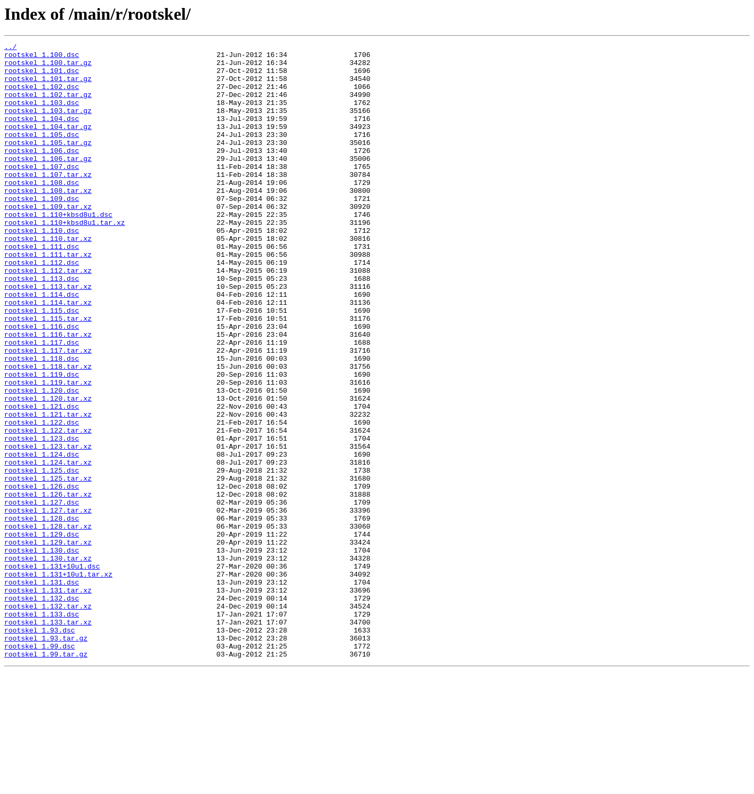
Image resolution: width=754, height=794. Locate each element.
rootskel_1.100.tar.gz (48, 67)
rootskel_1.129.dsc (41, 633)
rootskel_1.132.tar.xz (48, 719)
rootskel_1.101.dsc (41, 77)
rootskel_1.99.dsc (39, 767)
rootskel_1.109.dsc (41, 230)
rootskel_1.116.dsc (41, 383)
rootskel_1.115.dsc (41, 364)
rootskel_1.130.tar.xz (48, 662)
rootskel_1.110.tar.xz (48, 278)
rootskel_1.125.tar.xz (48, 566)
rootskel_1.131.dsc (41, 690)
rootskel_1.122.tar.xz (48, 508)
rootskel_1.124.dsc (41, 537)
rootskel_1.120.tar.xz (48, 470)
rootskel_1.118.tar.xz (48, 431)
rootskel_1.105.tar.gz (48, 163)
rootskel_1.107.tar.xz (48, 201)
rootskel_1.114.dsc (41, 345)
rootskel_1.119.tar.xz (48, 451)
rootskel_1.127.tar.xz (48, 604)
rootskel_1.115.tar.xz (48, 374)
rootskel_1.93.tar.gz (45, 758)
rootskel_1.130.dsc (41, 652)
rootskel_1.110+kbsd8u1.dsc (58, 249)
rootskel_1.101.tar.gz (48, 86)
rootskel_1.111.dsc (41, 288)
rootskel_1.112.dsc (41, 307)
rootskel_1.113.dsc (41, 326)
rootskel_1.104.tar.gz (48, 144)
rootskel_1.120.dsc (41, 460)
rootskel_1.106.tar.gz (48, 182)
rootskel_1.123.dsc (41, 518)
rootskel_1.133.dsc (41, 729)
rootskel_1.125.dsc (41, 556)
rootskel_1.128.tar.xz (48, 623)
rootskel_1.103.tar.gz (48, 124)
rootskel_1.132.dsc (41, 710)
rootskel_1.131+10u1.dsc (52, 671)
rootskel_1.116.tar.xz (48, 393)
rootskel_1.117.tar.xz (48, 412)
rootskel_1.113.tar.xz (48, 336)
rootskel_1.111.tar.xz (48, 297)
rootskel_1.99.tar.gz (45, 777)
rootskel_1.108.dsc (41, 211)
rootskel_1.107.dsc (41, 192)
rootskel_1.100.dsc (41, 57)
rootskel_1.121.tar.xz (48, 489)
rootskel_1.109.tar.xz (48, 240)
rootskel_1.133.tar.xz (48, 738)
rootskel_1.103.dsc (41, 115)
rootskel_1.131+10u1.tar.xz (58, 681)
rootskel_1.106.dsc (41, 172)
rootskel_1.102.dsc (41, 96)
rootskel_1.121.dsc (41, 479)
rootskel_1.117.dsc (41, 403)
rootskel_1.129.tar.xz (48, 642)
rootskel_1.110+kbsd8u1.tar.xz (64, 259)
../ (10, 48)
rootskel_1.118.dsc (41, 422)
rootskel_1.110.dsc (41, 268)
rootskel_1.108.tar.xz (48, 220)
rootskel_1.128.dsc (41, 614)
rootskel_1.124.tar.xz (48, 547)
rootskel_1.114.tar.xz (48, 355)
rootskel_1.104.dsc (41, 134)
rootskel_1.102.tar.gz (48, 105)
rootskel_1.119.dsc (41, 441)
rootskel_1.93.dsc (39, 748)
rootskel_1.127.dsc (41, 594)
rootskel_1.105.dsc (41, 153)
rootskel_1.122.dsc (41, 499)
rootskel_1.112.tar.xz (48, 316)
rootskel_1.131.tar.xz (48, 700)
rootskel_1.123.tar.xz (48, 527)
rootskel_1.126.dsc (41, 575)
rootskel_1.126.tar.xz (48, 585)
